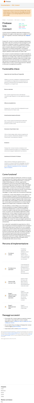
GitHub (2, 396)
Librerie (2, 394)
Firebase (4, 19)
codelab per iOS (26, 321)
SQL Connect (16, 5)
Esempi (2, 392)
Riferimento (3, 390)
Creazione (23, 19)
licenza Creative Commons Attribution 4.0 (12, 332)
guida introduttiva (17, 326)
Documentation (5, 5)
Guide (2, 388)
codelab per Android (9, 322)
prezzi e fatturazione (22, 328)
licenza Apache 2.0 (12, 334)
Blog (2, 401)
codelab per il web (17, 321)
